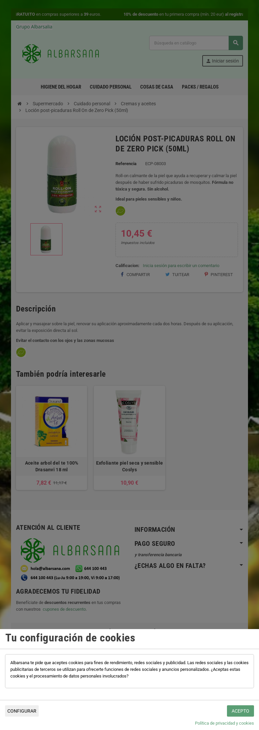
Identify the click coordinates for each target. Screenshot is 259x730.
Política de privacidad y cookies (224, 723)
